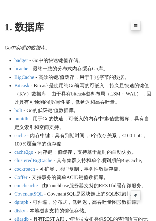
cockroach (24, 169)
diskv (19, 210)
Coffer (21, 177)
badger (21, 60)
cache (20, 135)
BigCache (24, 77)
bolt (18, 110)
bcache (21, 68)
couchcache (26, 185)
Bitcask (21, 85)
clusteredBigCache (33, 160)
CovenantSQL (28, 193)
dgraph (21, 202)
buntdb (21, 118)
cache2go (23, 152)
